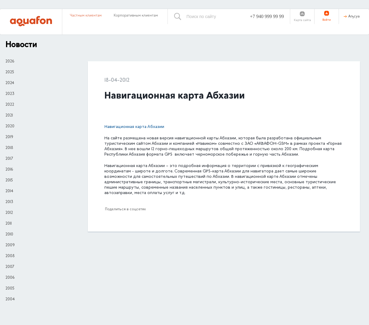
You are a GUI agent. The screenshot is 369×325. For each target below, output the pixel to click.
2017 (9, 159)
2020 (9, 126)
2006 (9, 278)
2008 (10, 256)
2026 (9, 61)
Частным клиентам (86, 15)
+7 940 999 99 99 (267, 16)
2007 (9, 267)
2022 (9, 105)
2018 (9, 148)
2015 (9, 180)
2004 (10, 299)
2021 (9, 116)
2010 (9, 234)
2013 (9, 202)
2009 (10, 245)
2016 (9, 170)
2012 (9, 213)
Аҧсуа (354, 16)
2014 (9, 191)
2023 (9, 94)
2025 (9, 72)
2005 (9, 289)
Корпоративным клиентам (136, 15)
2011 (8, 224)
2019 (9, 137)
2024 (9, 83)
